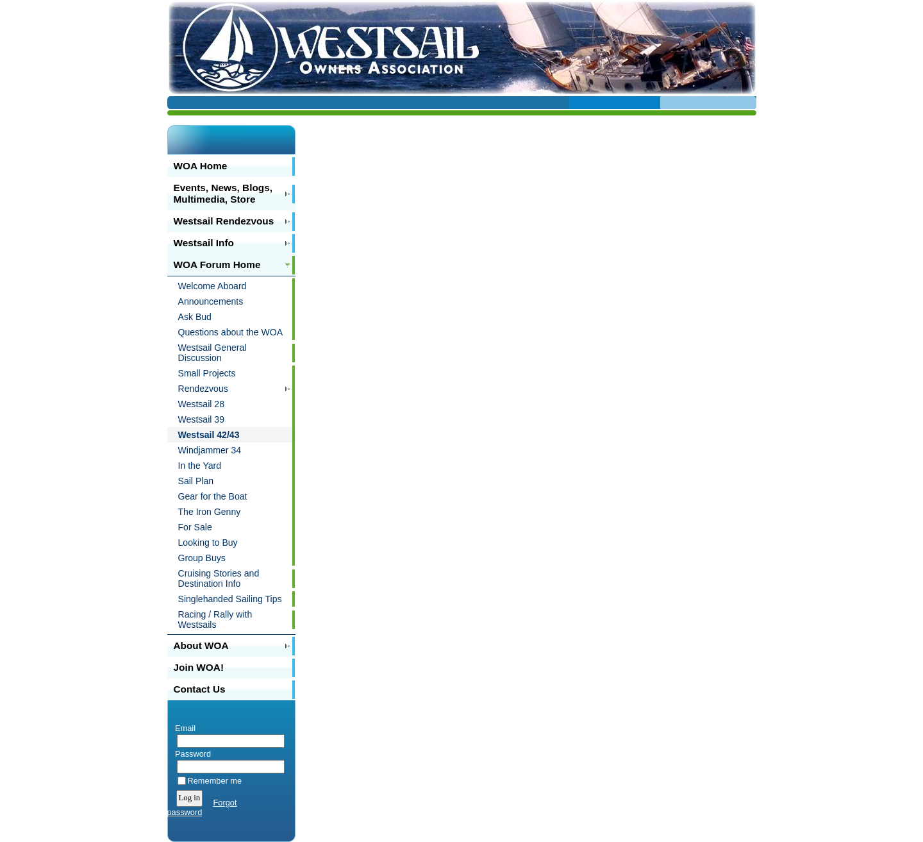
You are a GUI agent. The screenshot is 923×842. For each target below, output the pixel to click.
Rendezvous (203, 388)
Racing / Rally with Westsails (215, 619)
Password (191, 754)
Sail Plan (196, 481)
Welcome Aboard (212, 286)
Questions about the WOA (230, 332)
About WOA (201, 645)
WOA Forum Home (217, 264)
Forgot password (202, 807)
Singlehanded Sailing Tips (230, 599)
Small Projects (207, 373)
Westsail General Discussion (212, 352)
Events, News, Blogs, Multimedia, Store (223, 193)
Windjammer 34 (210, 450)
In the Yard (200, 465)
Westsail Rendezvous (224, 220)
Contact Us (200, 689)
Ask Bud (195, 317)
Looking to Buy (208, 542)
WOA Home (201, 165)
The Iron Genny (209, 512)
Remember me (215, 781)
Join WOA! (199, 667)
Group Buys (202, 558)
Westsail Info (204, 242)
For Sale (195, 527)
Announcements (211, 301)
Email (183, 728)
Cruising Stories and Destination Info (219, 578)
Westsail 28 (201, 404)
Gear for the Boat (212, 496)
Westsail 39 (201, 419)
